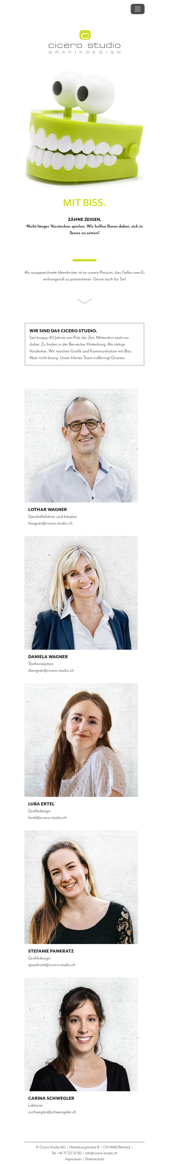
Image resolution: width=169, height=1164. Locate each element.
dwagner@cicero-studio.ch (51, 670)
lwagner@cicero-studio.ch (50, 523)
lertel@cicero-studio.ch (47, 817)
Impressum (73, 1158)
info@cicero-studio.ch (101, 1152)
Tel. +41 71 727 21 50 (66, 1152)
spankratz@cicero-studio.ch (52, 965)
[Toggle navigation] (138, 9)
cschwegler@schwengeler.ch (52, 1112)
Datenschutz (94, 1158)
